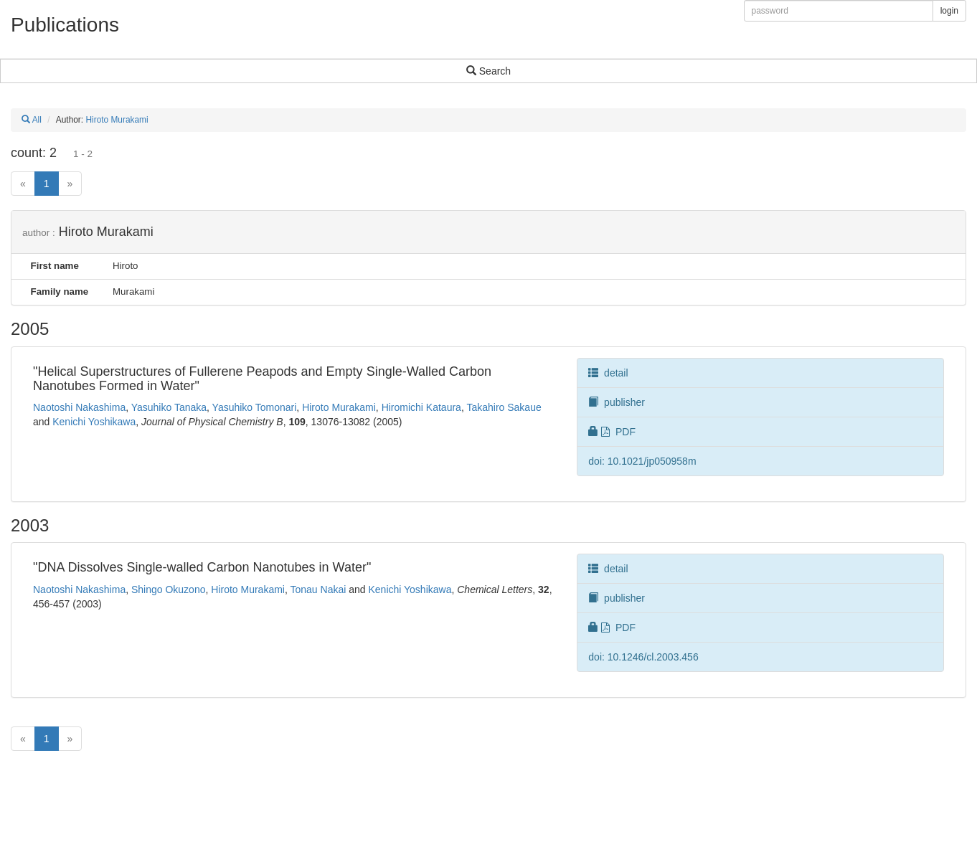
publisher (616, 402)
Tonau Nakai (318, 589)
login (949, 11)
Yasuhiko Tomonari (254, 407)
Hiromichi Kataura (421, 407)
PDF (612, 431)
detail (608, 373)
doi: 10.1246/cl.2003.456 (643, 657)
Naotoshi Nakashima (79, 407)
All (32, 120)
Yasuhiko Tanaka (169, 407)
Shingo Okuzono (168, 589)
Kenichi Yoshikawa (94, 421)
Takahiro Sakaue (503, 407)
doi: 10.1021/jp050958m (642, 461)
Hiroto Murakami (116, 120)
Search (488, 71)
